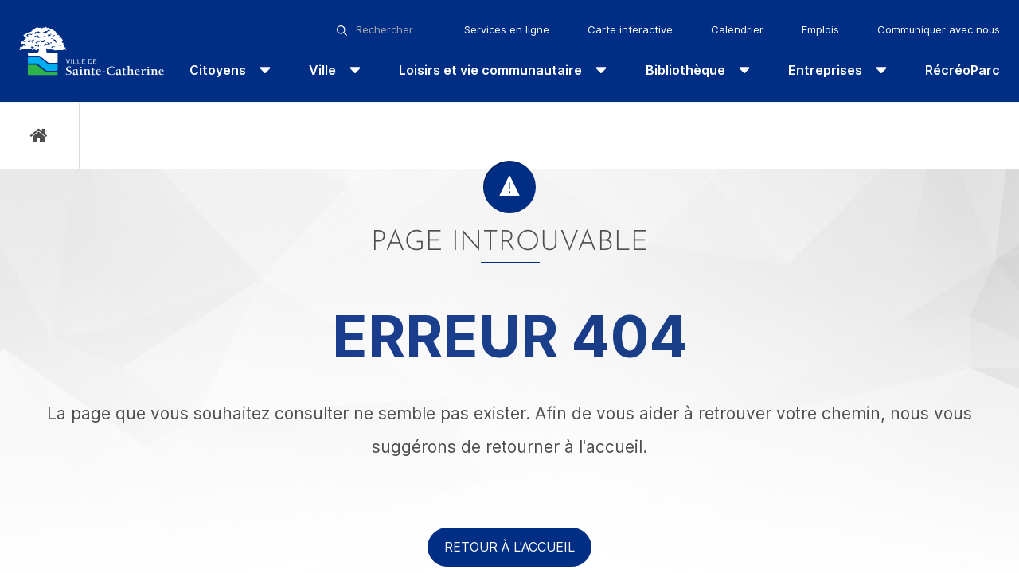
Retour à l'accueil (509, 547)
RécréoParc (962, 70)
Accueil (39, 136)
